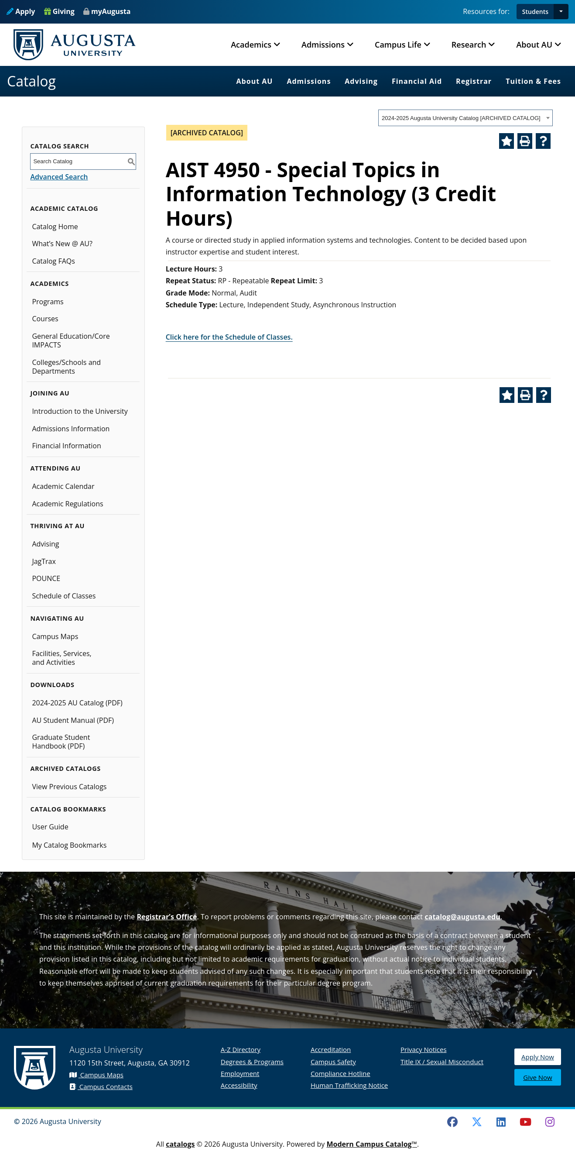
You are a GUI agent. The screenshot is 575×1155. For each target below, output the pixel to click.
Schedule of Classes (64, 596)
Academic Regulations (67, 504)
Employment (240, 1073)
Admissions (309, 81)
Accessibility (239, 1085)
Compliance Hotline (340, 1073)
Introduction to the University (79, 411)
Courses (45, 318)
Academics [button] (251, 44)
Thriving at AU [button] (57, 526)
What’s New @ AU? (62, 243)
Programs (47, 301)
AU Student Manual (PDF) (73, 720)
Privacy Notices (423, 1049)
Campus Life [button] (398, 44)
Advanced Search (59, 177)
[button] (561, 11)
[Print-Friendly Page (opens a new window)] (524, 141)
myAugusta (110, 11)
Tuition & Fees (533, 81)
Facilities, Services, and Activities (61, 658)
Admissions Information (71, 428)
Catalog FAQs (53, 261)
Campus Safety (333, 1061)
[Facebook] (452, 1122)
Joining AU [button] (49, 393)
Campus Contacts (101, 1086)
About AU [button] (534, 44)
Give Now (537, 1077)
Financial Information (66, 445)
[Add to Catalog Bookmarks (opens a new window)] (506, 141)
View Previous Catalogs (69, 786)
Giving (59, 11)
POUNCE (46, 578)
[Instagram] (550, 1122)
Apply (21, 11)
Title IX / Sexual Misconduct (441, 1061)
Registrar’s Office (167, 916)
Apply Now (537, 1057)
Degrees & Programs (252, 1061)
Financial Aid (417, 81)
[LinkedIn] (501, 1122)
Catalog (31, 81)
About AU (254, 81)
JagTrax (44, 561)
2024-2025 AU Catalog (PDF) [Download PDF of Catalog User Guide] (77, 703)
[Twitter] (477, 1122)
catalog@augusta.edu (462, 916)
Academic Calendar (63, 486)
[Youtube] (526, 1122)
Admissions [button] (323, 44)
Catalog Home (55, 226)
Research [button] (469, 44)
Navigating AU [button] (57, 618)
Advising (361, 81)
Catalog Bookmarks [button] (68, 809)
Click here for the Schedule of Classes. (229, 337)
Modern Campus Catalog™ (371, 1144)
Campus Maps (55, 636)
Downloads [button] (52, 685)
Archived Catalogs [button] (65, 768)
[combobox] (465, 118)
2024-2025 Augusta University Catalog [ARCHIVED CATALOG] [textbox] (461, 118)
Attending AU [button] (55, 468)
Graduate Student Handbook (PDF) (61, 741)
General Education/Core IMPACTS (71, 340)
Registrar (474, 81)
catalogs (180, 1144)
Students (535, 11)
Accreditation (331, 1049)
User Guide (50, 827)
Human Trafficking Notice (349, 1085)
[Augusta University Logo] (75, 44)
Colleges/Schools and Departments (66, 367)
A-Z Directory (240, 1049)
